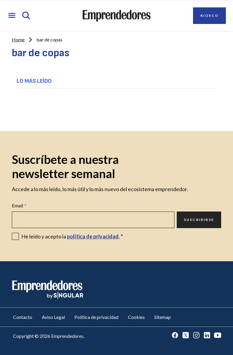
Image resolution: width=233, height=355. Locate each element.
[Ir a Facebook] (175, 336)
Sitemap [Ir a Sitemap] (162, 317)
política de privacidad (93, 236)
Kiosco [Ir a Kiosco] (209, 15)
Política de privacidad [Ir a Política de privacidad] (96, 317)
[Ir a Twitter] (185, 336)
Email (19, 205)
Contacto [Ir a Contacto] (22, 317)
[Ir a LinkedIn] (206, 336)
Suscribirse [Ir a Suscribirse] (199, 219)
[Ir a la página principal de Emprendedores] (117, 16)
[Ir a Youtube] (217, 336)
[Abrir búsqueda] (26, 16)
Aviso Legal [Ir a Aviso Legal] (53, 317)
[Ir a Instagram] (196, 336)
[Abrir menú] (12, 16)
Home (18, 39)
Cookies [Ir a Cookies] (136, 317)
